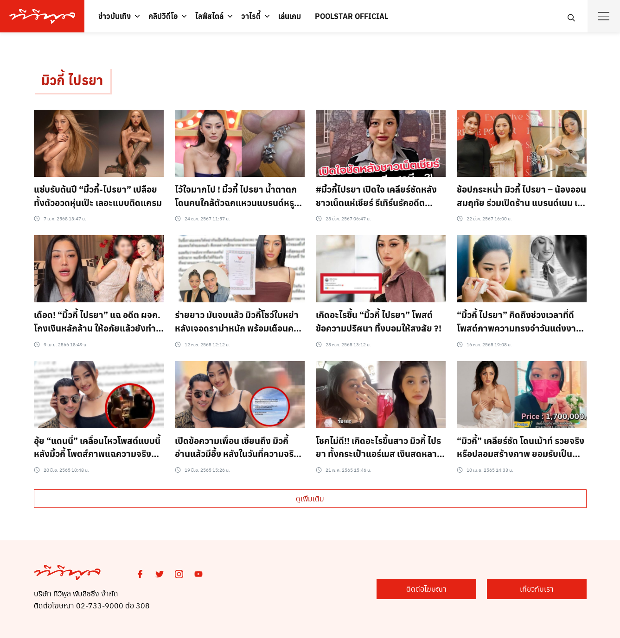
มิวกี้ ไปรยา (72, 80)
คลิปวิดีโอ (163, 16)
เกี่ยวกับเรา (540, 589)
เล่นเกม (289, 16)
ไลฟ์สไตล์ (209, 16)
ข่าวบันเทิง (114, 16)
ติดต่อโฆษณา (436, 589)
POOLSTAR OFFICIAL (351, 16)
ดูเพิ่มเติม (310, 498)
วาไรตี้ (251, 16)
